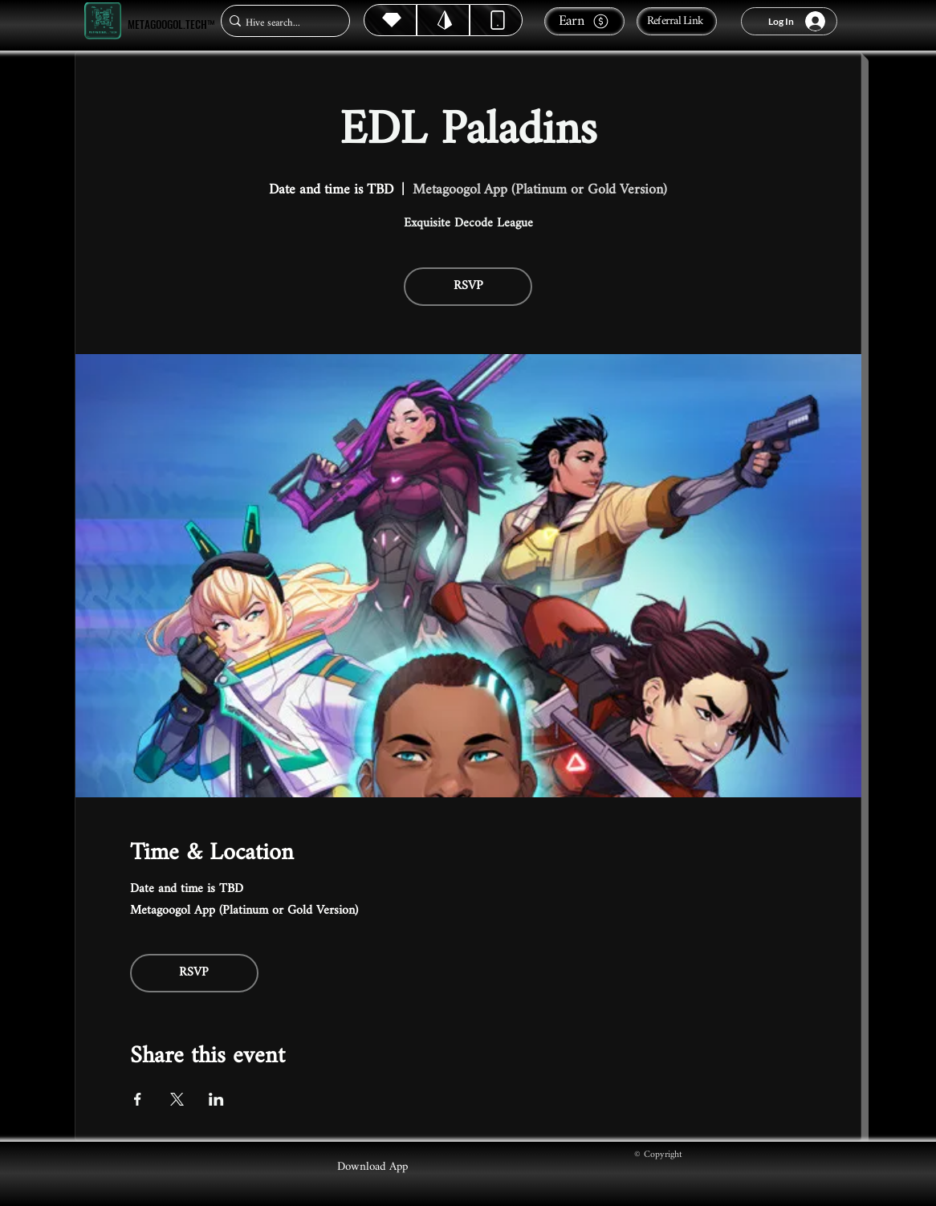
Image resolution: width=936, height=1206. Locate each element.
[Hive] (390, 20)
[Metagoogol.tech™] (102, 21)
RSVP (468, 286)
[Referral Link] (677, 21)
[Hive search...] (280, 23)
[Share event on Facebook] (137, 1099)
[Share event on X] (177, 1099)
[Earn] (584, 21)
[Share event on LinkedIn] (216, 1099)
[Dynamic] (496, 20)
